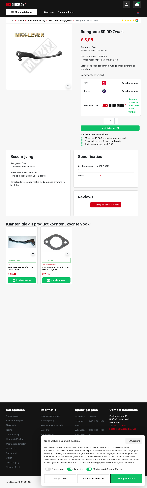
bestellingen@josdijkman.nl (122, 428)
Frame (21, 20)
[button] (137, 4)
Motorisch (11, 448)
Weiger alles (60, 478)
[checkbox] (54, 469)
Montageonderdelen (16, 444)
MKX (98, 175)
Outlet (9, 457)
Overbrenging (12, 462)
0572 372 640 (120, 425)
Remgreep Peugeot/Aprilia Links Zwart (20, 268)
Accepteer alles (126, 478)
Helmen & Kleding (15, 439)
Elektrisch (11, 425)
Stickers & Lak (13, 467)
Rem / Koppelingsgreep (60, 20)
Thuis (11, 20)
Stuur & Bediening (36, 20)
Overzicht (133, 441)
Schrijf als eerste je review (106, 205)
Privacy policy (47, 420)
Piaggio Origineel (51, 265)
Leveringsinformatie (50, 416)
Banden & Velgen (14, 420)
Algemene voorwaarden (52, 425)
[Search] (74, 4)
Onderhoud (11, 453)
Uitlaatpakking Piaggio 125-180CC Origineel (55, 268)
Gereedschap (13, 434)
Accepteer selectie (93, 478)
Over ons (44, 429)
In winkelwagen (110, 128)
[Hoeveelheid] (111, 121)
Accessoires (12, 416)
